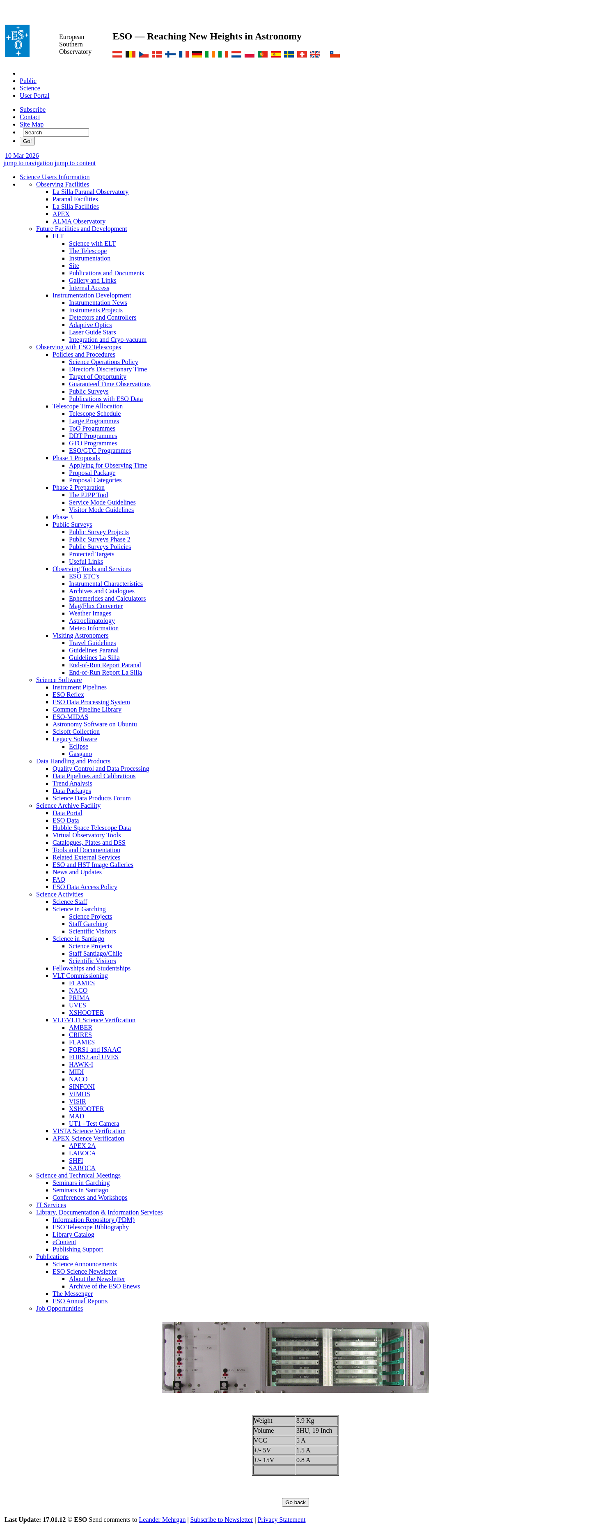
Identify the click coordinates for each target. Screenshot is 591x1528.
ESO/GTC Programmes (100, 450)
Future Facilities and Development (81, 228)
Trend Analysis (72, 783)
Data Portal (67, 812)
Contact (30, 116)
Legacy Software (75, 738)
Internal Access (89, 287)
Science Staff (70, 901)
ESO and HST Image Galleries (93, 864)
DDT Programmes (93, 435)
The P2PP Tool (88, 494)
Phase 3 (63, 517)
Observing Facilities (62, 184)
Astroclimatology (92, 620)
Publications (52, 1256)
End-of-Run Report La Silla (105, 672)
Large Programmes (94, 420)
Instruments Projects (96, 310)
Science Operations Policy (103, 361)
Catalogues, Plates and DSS (89, 842)
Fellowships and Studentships (92, 968)
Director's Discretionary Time (108, 369)
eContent (64, 1241)
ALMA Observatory (79, 221)
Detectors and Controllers (102, 317)
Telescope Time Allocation (88, 406)
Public (28, 80)
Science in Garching (79, 909)
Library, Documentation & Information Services (99, 1212)
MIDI (76, 1071)
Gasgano (80, 753)
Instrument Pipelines (80, 687)
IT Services (51, 1204)
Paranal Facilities (75, 199)
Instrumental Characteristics (106, 583)
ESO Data (66, 820)
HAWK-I (81, 1064)
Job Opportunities (59, 1308)
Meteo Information (94, 628)
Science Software (59, 679)
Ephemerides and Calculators (107, 598)
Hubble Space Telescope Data (92, 827)
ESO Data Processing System (91, 701)
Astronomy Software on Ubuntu (95, 724)
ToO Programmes (92, 428)
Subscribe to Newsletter (221, 1519)
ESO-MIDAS (70, 716)
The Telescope (88, 250)
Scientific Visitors (92, 931)
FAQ (59, 879)
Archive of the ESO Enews (104, 1286)
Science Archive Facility (68, 805)
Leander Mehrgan (162, 1519)
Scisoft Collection (76, 731)
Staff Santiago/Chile (95, 953)
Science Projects (90, 916)
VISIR (77, 1101)
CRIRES (80, 1034)
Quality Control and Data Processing (101, 768)
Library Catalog (73, 1234)
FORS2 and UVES (94, 1056)
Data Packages (72, 790)
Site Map (32, 124)
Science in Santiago (78, 938)
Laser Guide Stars (92, 332)
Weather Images (90, 613)
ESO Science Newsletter (85, 1271)
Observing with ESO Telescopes (78, 346)
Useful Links (86, 561)
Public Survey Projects (99, 531)
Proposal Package (92, 472)
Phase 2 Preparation (79, 487)
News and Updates (77, 872)
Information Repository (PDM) (94, 1219)
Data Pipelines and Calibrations (94, 775)
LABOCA (82, 1153)
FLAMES (82, 982)
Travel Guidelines (92, 642)
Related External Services (86, 857)
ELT (58, 236)
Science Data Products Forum (92, 798)
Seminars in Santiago (80, 1190)
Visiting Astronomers (80, 635)
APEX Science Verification (88, 1138)
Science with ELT (92, 243)
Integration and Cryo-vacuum (108, 339)
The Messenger (73, 1293)
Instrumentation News (98, 302)
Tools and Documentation (86, 849)
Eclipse (78, 746)
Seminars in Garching (81, 1182)
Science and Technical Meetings (78, 1175)
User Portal (34, 95)
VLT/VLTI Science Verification (94, 1019)
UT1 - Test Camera (94, 1123)
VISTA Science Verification (89, 1130)
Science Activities (59, 894)
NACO (78, 990)
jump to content (75, 162)
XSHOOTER (86, 1012)
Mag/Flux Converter (96, 605)
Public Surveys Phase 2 (100, 539)
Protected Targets (92, 554)
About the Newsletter (97, 1278)
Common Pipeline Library (87, 709)
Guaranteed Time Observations (110, 383)
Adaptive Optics (90, 324)
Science (30, 88)
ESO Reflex (68, 694)
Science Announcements (85, 1264)
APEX (61, 213)
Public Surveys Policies (100, 546)
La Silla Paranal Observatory (90, 191)
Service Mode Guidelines (102, 502)
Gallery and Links (93, 280)
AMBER (80, 1027)
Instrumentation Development (92, 295)
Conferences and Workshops (90, 1197)
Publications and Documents (106, 273)
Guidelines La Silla (94, 657)
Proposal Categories (95, 480)
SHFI (76, 1160)
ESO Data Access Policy (85, 886)
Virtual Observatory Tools (87, 835)
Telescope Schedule (95, 413)
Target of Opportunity (97, 376)
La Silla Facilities (76, 206)
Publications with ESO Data (106, 398)
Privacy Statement (282, 1519)
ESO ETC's (84, 576)
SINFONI (82, 1086)
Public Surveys (88, 391)
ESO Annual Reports (80, 1301)
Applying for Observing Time (108, 465)
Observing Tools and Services (92, 568)
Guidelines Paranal (94, 650)
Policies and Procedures (84, 354)
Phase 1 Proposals (76, 457)
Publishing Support (78, 1249)
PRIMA (79, 997)
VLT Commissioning (80, 975)
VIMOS (79, 1093)
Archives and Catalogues (102, 591)
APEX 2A (82, 1145)
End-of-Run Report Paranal (105, 664)
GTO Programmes (93, 443)
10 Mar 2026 (22, 155)
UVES (77, 1005)
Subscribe (33, 109)
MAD (76, 1116)
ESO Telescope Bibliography (91, 1227)
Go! (27, 141)
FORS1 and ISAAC (95, 1049)
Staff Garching (88, 923)
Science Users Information (55, 176)
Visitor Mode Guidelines (101, 509)
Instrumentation (89, 258)
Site (74, 265)
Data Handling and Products (73, 761)
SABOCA (82, 1167)
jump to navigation (28, 162)
